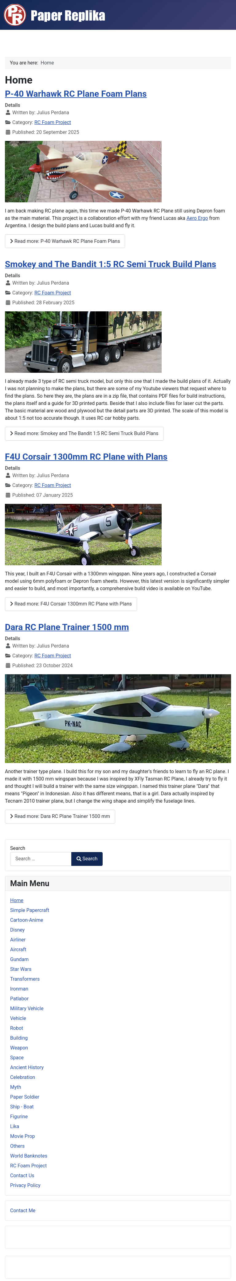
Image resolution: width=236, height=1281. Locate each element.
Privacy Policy (25, 1185)
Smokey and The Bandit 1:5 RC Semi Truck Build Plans (110, 264)
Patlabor (19, 999)
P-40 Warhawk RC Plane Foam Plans (76, 94)
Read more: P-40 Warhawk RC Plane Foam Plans (65, 241)
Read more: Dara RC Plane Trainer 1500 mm (60, 816)
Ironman (19, 989)
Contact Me (22, 1210)
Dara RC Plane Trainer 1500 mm (67, 627)
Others (17, 1146)
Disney (17, 930)
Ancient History (27, 1067)
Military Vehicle (26, 1008)
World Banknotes (28, 1156)
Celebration (22, 1077)
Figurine (19, 1116)
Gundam (19, 959)
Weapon (19, 1048)
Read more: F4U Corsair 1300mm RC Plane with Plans (71, 604)
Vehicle (18, 1018)
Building (19, 1038)
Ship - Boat (22, 1107)
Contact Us (22, 1175)
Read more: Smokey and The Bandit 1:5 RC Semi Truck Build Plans (84, 433)
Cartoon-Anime (26, 920)
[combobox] (41, 859)
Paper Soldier (24, 1097)
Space (17, 1058)
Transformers (25, 979)
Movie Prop (22, 1136)
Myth (15, 1087)
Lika (14, 1126)
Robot (16, 1028)
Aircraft (18, 949)
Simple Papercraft (29, 910)
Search (17, 848)
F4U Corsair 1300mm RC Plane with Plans (86, 457)
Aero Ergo (197, 218)
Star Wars (20, 969)
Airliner (18, 940)
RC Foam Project (52, 122)
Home (16, 900)
